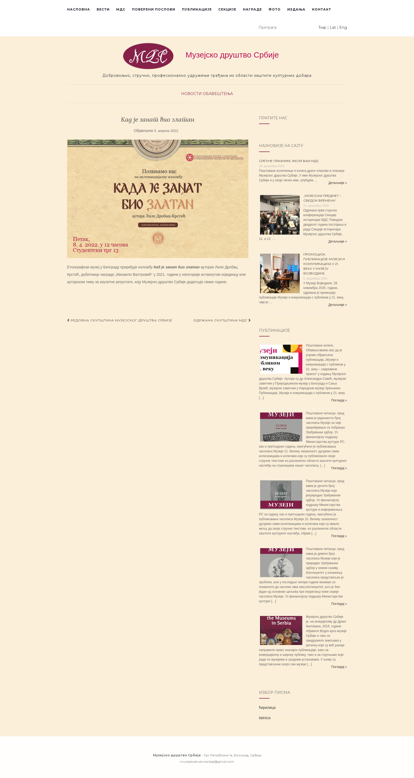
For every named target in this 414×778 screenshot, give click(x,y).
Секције (227, 9)
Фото (275, 9)
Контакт (321, 9)
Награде (252, 9)
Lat (333, 27)
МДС (120, 9)
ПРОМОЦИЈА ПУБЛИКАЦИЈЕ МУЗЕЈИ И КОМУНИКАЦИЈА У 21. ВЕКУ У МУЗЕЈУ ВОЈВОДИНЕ (324, 263)
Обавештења (218, 93)
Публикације (197, 9)
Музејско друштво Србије (201, 56)
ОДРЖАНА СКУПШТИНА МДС (222, 320)
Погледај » (339, 400)
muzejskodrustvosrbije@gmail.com (207, 761)
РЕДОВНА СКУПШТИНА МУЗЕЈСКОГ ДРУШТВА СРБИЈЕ (119, 320)
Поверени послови (153, 9)
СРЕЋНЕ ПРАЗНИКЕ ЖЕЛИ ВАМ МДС (289, 161)
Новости (191, 93)
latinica (265, 718)
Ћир (322, 27)
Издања (296, 9)
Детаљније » (337, 183)
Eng (343, 27)
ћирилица (267, 707)
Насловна (78, 9)
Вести (103, 9)
